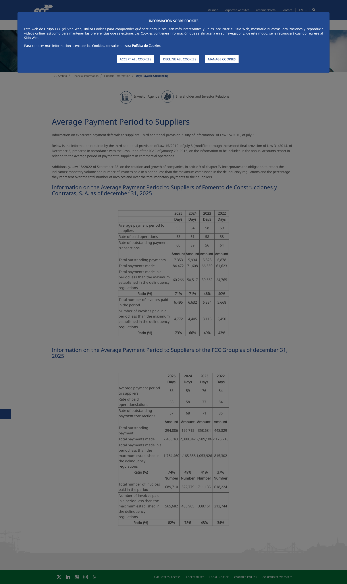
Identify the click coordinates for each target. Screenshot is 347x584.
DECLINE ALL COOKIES (179, 59)
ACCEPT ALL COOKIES (135, 59)
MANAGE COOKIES (222, 59)
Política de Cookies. (146, 45)
